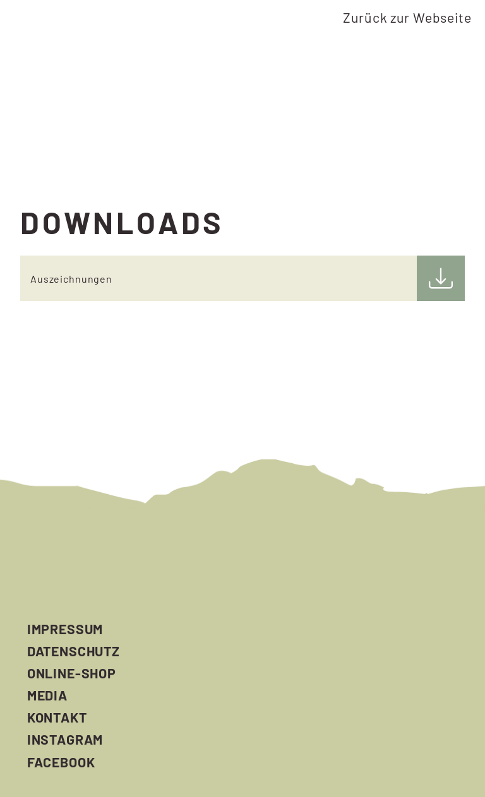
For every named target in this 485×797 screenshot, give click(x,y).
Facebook (61, 762)
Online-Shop (71, 673)
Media (47, 695)
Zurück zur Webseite (407, 17)
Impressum (65, 629)
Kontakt (57, 717)
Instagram (65, 739)
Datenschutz (73, 651)
